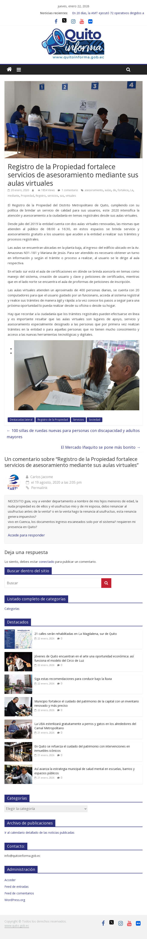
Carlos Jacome (41, 476)
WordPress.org (14, 900)
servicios (52, 196)
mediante (13, 196)
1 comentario (68, 190)
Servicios (78, 419)
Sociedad (94, 419)
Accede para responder (26, 535)
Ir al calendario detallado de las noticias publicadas (39, 832)
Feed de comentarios (19, 893)
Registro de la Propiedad (53, 419)
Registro (41, 196)
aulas (108, 190)
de (114, 190)
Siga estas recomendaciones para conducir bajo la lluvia (73, 679)
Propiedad (27, 196)
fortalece (123, 190)
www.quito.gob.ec (16, 926)
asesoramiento (94, 190)
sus (62, 196)
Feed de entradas (16, 887)
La (131, 190)
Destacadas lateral (21, 419)
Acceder (10, 880)
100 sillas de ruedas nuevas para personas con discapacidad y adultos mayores (73, 433)
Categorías (11, 609)
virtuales (71, 196)
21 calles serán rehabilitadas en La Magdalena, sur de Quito (75, 634)
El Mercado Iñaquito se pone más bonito (100, 447)
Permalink (36, 487)
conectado (46, 561)
